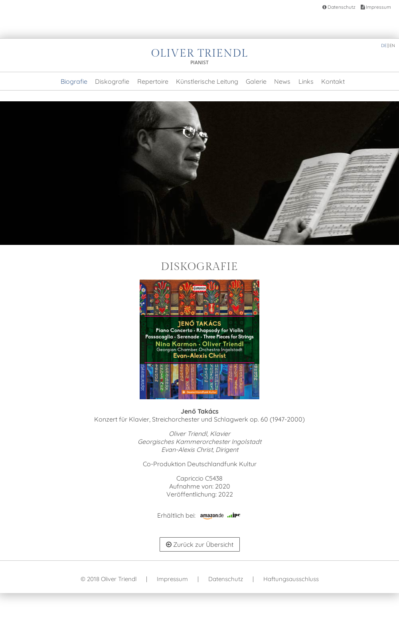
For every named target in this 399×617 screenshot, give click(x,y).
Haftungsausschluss (291, 579)
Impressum (376, 7)
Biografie (74, 81)
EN (392, 45)
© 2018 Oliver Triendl (108, 579)
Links (306, 81)
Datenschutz (339, 7)
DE (384, 45)
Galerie (256, 81)
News (282, 81)
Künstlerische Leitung (207, 81)
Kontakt (333, 81)
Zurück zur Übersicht (199, 544)
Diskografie (112, 81)
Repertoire (152, 81)
